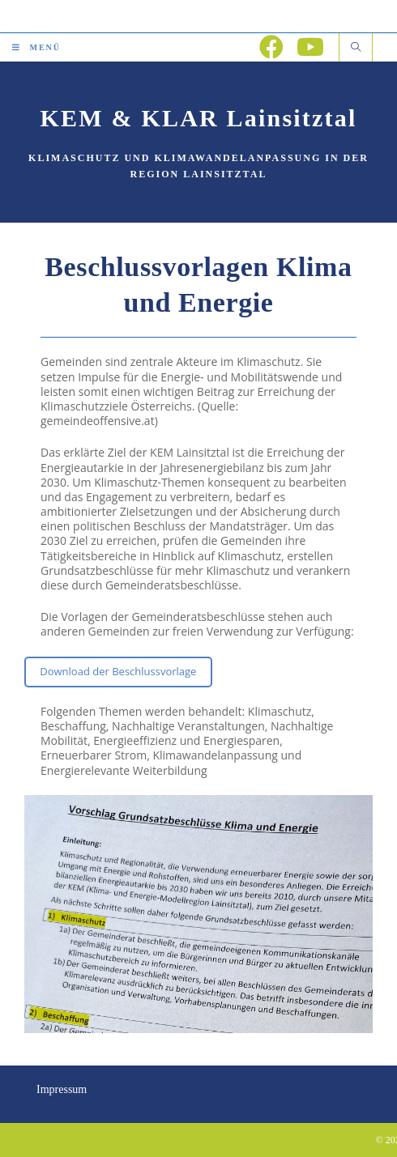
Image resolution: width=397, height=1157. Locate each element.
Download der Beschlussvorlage (118, 671)
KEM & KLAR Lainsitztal (199, 117)
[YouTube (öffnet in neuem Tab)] (310, 47)
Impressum (61, 1089)
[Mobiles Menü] (36, 47)
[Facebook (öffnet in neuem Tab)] (271, 47)
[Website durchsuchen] (355, 47)
